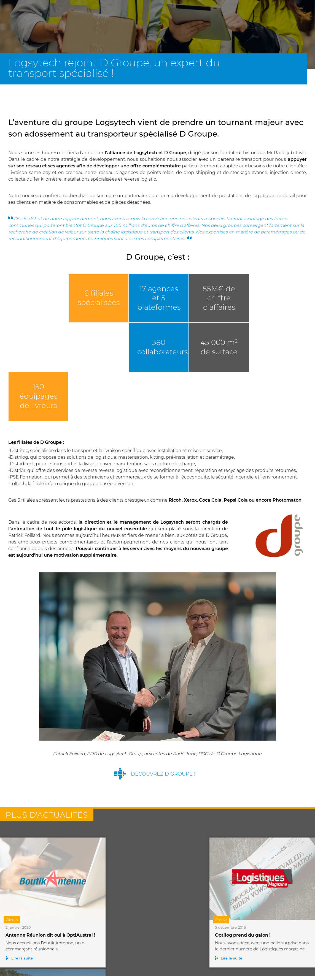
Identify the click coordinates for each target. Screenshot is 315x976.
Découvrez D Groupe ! (163, 724)
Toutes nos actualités (163, 943)
